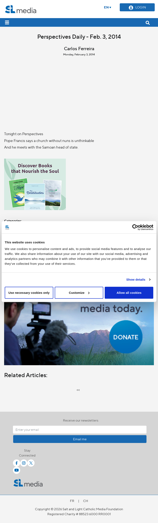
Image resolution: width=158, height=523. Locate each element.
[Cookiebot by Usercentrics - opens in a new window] (135, 227)
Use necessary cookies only (29, 292)
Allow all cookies (129, 292)
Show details (135, 279)
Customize (79, 292)
